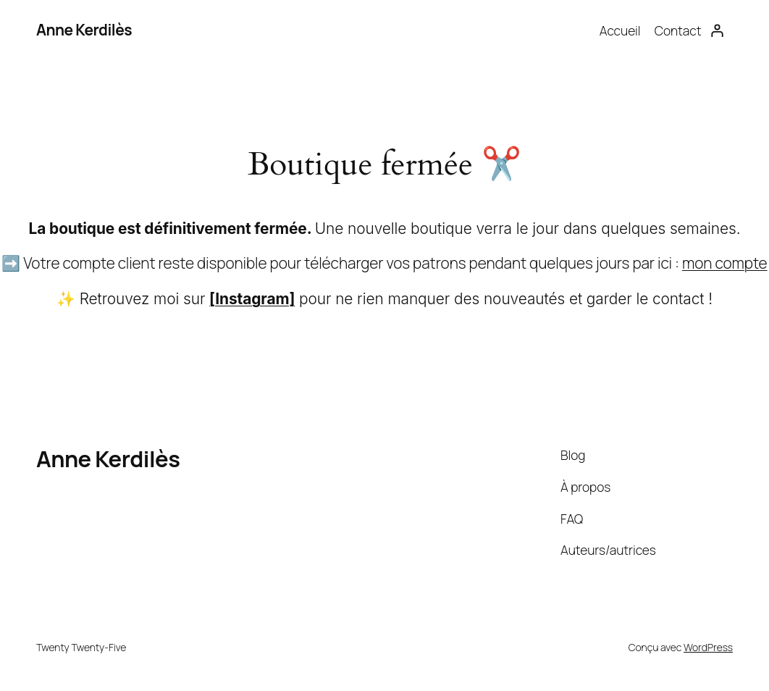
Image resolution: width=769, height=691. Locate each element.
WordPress (708, 647)
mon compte (725, 263)
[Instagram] (252, 299)
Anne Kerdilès (84, 30)
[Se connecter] (717, 30)
